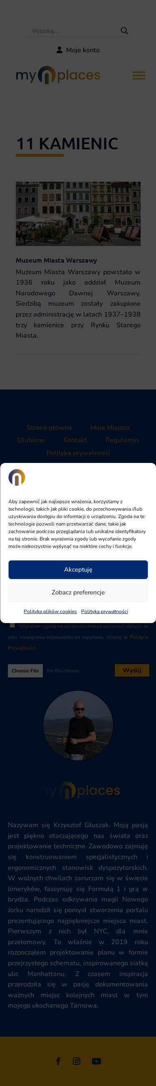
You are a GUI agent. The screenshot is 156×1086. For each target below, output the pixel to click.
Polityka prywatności (104, 611)
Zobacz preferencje (78, 592)
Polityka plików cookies (50, 611)
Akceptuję (78, 569)
